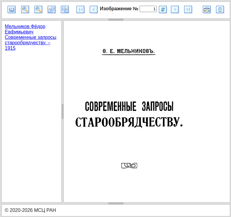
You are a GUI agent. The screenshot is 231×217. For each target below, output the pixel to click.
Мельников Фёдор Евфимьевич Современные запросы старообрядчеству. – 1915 (30, 37)
